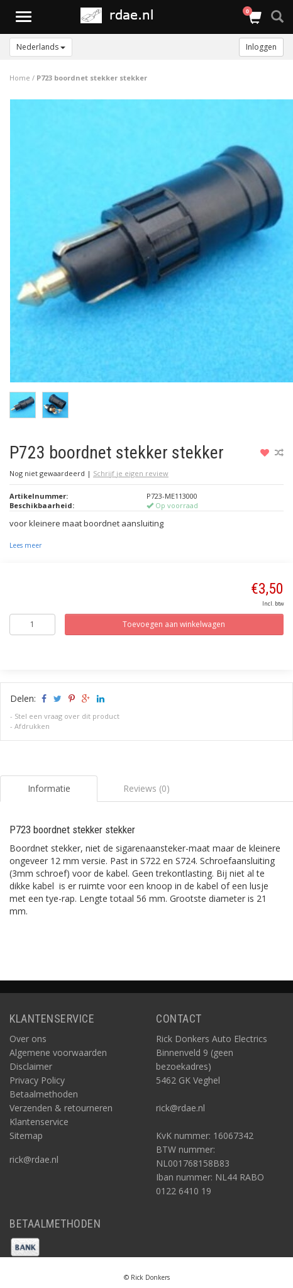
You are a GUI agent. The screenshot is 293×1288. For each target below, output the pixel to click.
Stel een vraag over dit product (66, 716)
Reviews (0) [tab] (146, 788)
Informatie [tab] (49, 788)
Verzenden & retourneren (61, 1108)
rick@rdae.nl (33, 1159)
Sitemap (26, 1135)
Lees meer (25, 545)
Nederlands (40, 47)
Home (19, 77)
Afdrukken (32, 726)
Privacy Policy (37, 1080)
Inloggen (261, 47)
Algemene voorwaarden (58, 1052)
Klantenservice (39, 1122)
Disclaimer (30, 1066)
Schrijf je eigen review (131, 473)
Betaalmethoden (43, 1094)
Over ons (28, 1039)
